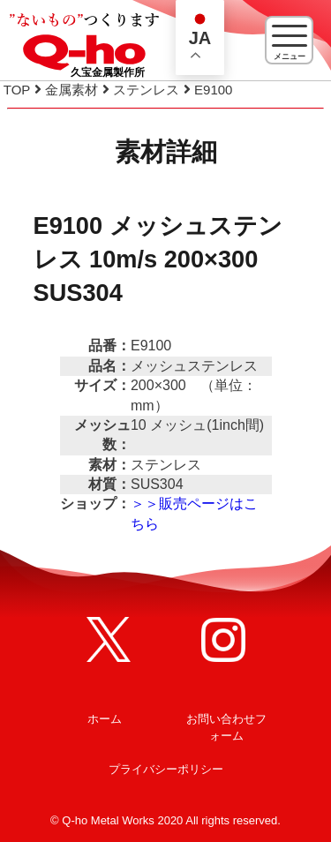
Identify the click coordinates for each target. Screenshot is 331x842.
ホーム (104, 718)
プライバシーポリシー (166, 769)
